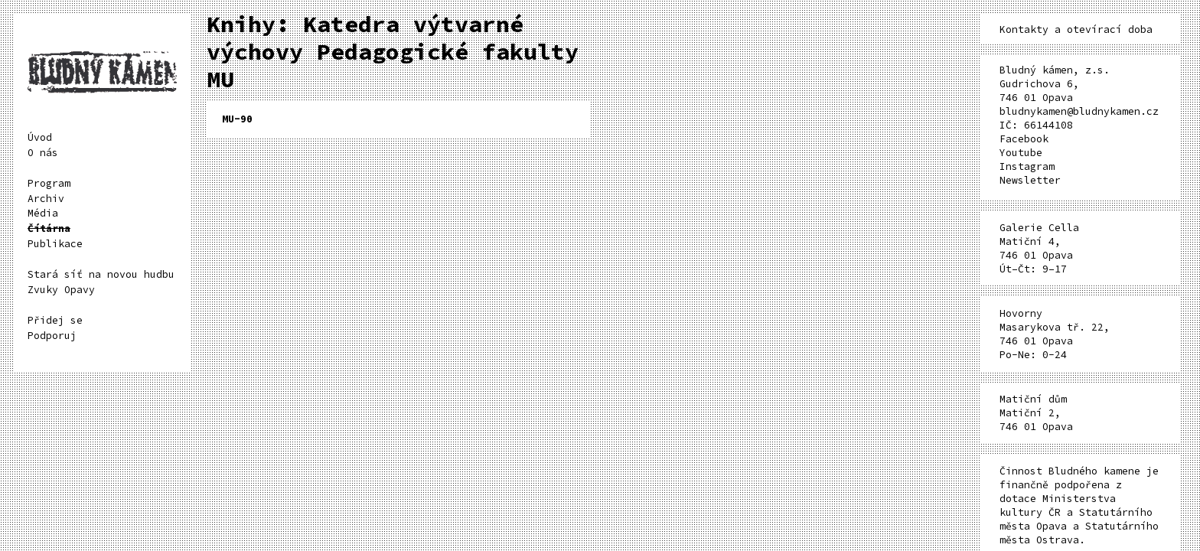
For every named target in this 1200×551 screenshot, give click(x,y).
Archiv (46, 198)
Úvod (40, 137)
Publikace (55, 243)
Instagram (1027, 166)
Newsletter (1030, 180)
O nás (43, 152)
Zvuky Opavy (61, 289)
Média (43, 213)
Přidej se (55, 320)
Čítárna (49, 228)
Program (49, 183)
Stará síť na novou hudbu (101, 274)
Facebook (1023, 138)
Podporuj (52, 335)
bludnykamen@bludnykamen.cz (1079, 111)
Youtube (1020, 152)
